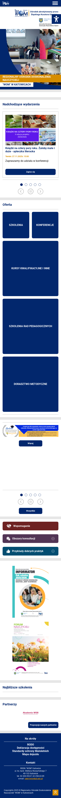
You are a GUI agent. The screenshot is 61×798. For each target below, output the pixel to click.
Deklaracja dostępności (30, 747)
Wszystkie (30, 511)
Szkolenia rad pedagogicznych (30, 326)
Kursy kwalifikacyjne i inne (30, 268)
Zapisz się (30, 172)
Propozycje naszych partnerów (43, 725)
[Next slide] (40, 192)
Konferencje (45, 225)
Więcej (30, 443)
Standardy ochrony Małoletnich (30, 751)
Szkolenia (16, 225)
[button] (21, 184)
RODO (30, 744)
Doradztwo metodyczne (30, 384)
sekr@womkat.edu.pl (34, 779)
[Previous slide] (21, 192)
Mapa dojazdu (30, 754)
